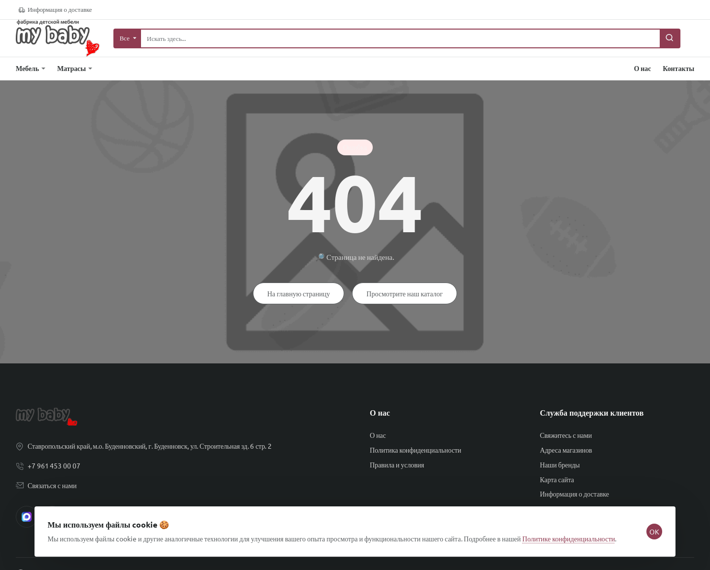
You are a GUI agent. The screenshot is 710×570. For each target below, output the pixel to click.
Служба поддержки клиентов (591, 413)
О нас (380, 413)
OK (652, 526)
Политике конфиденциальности (571, 533)
